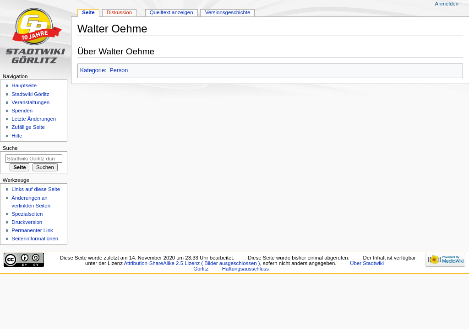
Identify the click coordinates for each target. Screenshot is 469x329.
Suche (10, 148)
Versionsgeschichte (228, 12)
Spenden (22, 110)
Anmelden (447, 3)
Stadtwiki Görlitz (30, 94)
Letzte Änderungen (33, 119)
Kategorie (92, 70)
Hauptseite (24, 85)
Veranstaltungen (30, 102)
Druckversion (26, 222)
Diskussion (119, 12)
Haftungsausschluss (245, 268)
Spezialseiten (27, 214)
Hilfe (16, 135)
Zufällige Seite (28, 127)
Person (118, 70)
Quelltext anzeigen (171, 12)
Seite (88, 12)
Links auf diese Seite (35, 189)
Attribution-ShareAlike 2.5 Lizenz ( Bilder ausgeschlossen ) (192, 263)
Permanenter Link (32, 230)
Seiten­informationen (34, 238)
